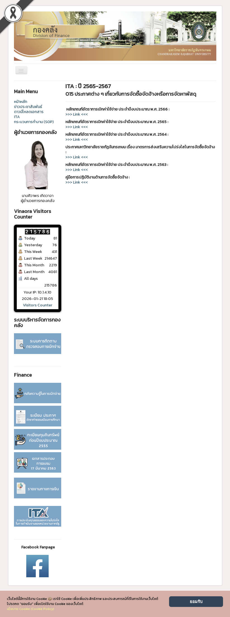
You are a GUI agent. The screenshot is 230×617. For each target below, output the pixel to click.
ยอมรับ (196, 601)
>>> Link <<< (76, 114)
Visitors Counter (37, 305)
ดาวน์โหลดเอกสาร (29, 111)
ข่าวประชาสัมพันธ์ (28, 106)
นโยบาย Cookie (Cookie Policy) (30, 608)
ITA (17, 116)
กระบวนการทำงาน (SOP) (34, 122)
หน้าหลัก (20, 101)
